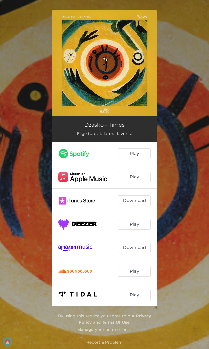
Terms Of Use (116, 322)
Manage (85, 329)
